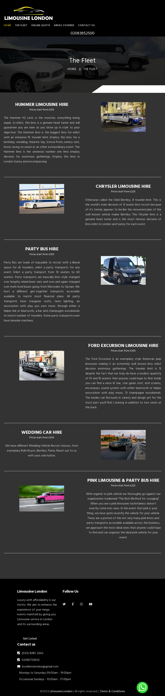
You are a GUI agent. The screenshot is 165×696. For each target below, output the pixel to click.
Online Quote (40, 25)
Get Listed (30, 638)
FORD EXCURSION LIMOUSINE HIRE (123, 345)
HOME (7, 25)
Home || (74, 69)
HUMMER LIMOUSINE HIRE (41, 104)
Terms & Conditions (112, 691)
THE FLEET (21, 25)
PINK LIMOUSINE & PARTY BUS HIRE (123, 480)
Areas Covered (64, 25)
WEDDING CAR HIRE (41, 432)
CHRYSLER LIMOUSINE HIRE (123, 186)
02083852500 (82, 33)
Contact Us (86, 25)
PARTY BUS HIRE (41, 249)
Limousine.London (61, 691)
